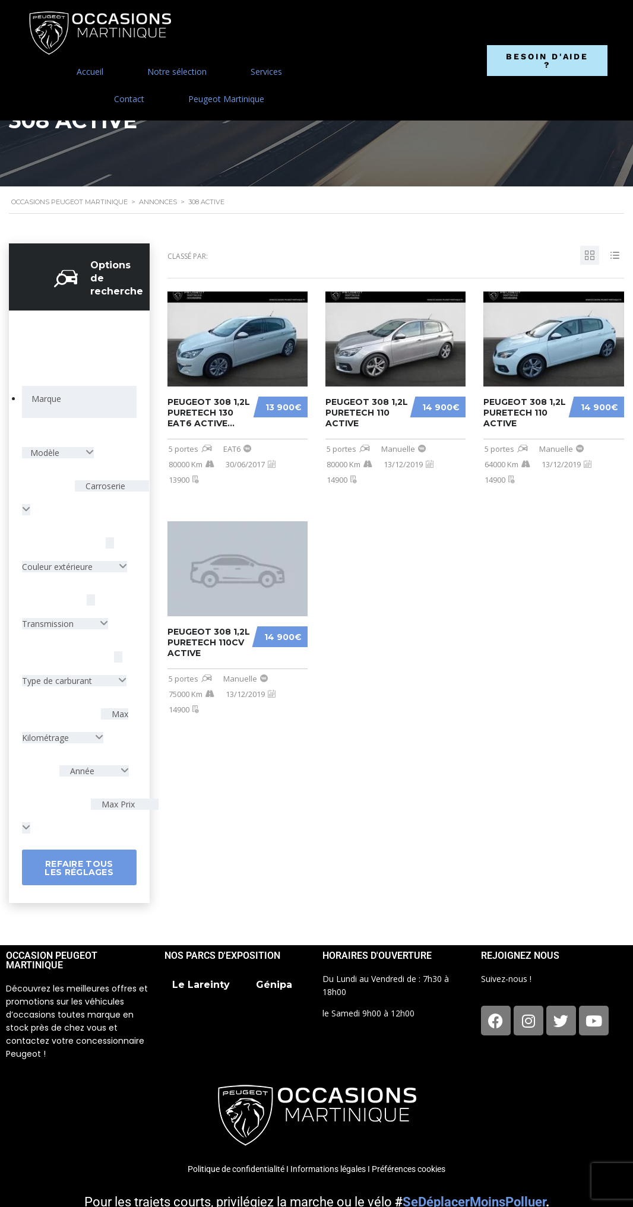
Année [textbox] (82, 771)
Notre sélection (177, 71)
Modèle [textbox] (46, 452)
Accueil (90, 71)
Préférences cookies (408, 1169)
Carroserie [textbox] (104, 486)
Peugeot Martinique (226, 98)
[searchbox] (46, 399)
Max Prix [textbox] (117, 804)
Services (266, 71)
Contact (129, 98)
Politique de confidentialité (236, 1169)
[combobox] (79, 402)
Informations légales (328, 1169)
